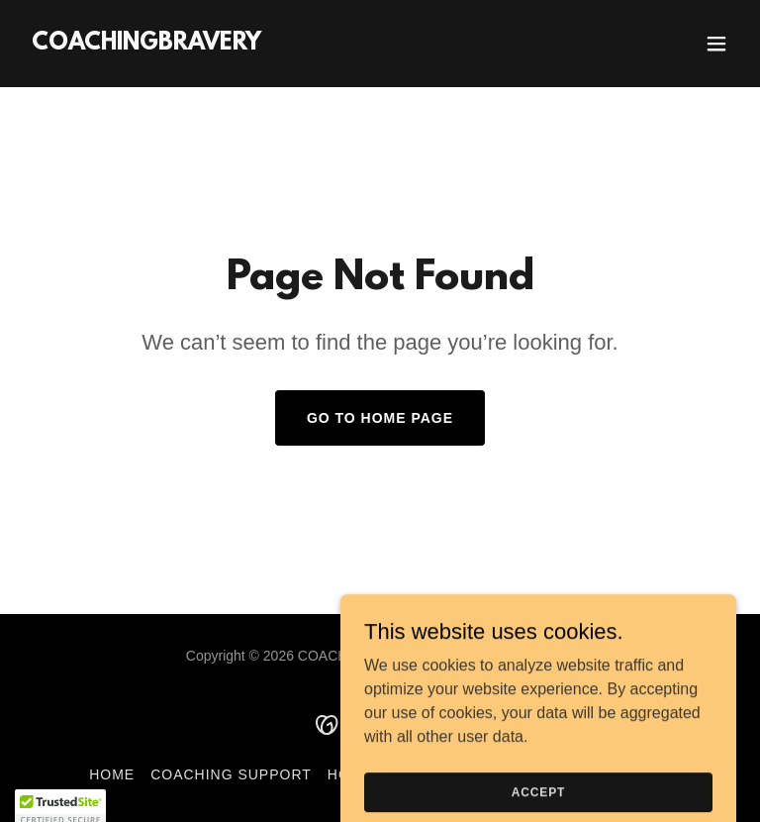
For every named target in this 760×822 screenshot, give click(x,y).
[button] (716, 43)
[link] (146, 44)
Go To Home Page (380, 418)
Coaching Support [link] (231, 774)
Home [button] (112, 774)
